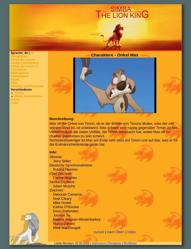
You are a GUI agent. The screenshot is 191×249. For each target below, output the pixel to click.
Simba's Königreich (25, 62)
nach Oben (115, 232)
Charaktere (18, 69)
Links (14, 102)
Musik (15, 79)
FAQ (14, 82)
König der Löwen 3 (24, 66)
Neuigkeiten (19, 56)
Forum (15, 99)
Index (131, 232)
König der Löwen (23, 59)
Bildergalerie (20, 72)
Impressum (99, 243)
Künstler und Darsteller (27, 86)
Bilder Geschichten (28, 96)
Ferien (19, 92)
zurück (99, 232)
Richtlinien (130, 243)
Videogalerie (19, 76)
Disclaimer (114, 243)
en (32, 52)
